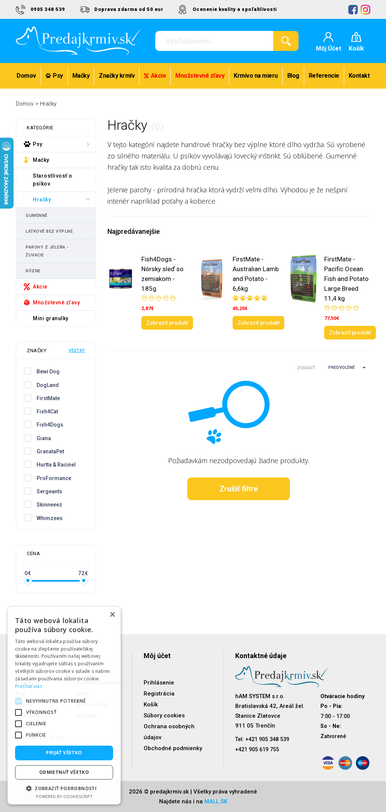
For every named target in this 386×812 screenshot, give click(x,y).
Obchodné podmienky (173, 748)
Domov (26, 75)
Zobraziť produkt (167, 323)
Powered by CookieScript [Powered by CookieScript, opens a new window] (64, 796)
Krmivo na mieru (256, 75)
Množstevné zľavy (199, 75)
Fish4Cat (47, 411)
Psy (54, 75)
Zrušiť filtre (238, 488)
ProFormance (54, 478)
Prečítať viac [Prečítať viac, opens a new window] (28, 686)
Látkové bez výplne (49, 231)
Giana (44, 438)
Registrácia (159, 693)
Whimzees (50, 518)
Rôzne (33, 271)
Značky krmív (117, 75)
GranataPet (50, 451)
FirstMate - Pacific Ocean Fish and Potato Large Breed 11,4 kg (346, 278)
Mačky (81, 75)
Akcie (155, 75)
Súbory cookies (164, 715)
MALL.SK (215, 801)
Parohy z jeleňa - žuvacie (47, 251)
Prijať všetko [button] (64, 752)
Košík (151, 704)
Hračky (48, 104)
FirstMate (48, 398)
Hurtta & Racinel (56, 465)
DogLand (48, 385)
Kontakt (359, 75)
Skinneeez (49, 505)
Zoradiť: (306, 367)
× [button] (112, 615)
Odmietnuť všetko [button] (64, 772)
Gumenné (36, 215)
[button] (343, 367)
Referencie (324, 75)
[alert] (64, 705)
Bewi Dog (48, 371)
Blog (293, 75)
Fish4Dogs (50, 425)
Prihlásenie (159, 682)
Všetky (77, 350)
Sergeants (49, 491)
